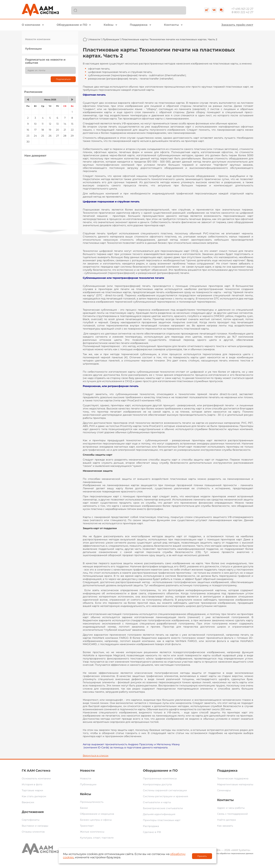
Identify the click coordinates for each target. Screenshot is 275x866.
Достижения (33, 812)
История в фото (32, 784)
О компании (31, 24)
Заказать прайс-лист (237, 24)
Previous (50, 163)
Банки (84, 807)
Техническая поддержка (232, 778)
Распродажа (151, 826)
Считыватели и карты (157, 802)
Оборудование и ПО (72, 24)
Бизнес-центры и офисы (96, 819)
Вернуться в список (95, 755)
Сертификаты (30, 819)
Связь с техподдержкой (232, 813)
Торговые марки (32, 790)
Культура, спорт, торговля (96, 837)
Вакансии (28, 802)
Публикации (33, 48)
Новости (94, 39)
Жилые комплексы (92, 831)
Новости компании (37, 39)
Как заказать (225, 825)
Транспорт (87, 825)
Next (50, 231)
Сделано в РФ (152, 832)
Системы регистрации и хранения (165, 796)
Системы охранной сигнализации (165, 790)
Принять (202, 856)
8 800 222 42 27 (242, 12)
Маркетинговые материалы (235, 784)
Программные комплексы (160, 778)
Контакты (171, 24)
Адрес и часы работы (231, 807)
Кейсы (108, 24)
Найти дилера (226, 819)
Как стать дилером (34, 796)
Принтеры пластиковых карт (161, 820)
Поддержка (138, 24)
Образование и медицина (97, 813)
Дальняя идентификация (159, 814)
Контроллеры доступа (157, 784)
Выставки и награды (35, 825)
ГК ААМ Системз (36, 771)
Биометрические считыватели (163, 808)
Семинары (224, 790)
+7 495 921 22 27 (242, 9)
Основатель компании (36, 778)
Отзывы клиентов (33, 831)
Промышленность (91, 801)
